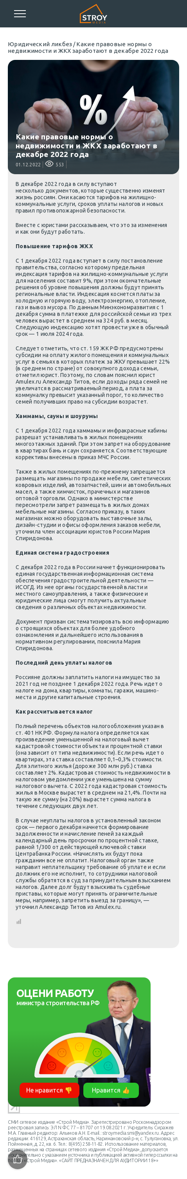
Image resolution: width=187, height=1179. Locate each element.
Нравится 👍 (111, 1090)
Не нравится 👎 (49, 1090)
